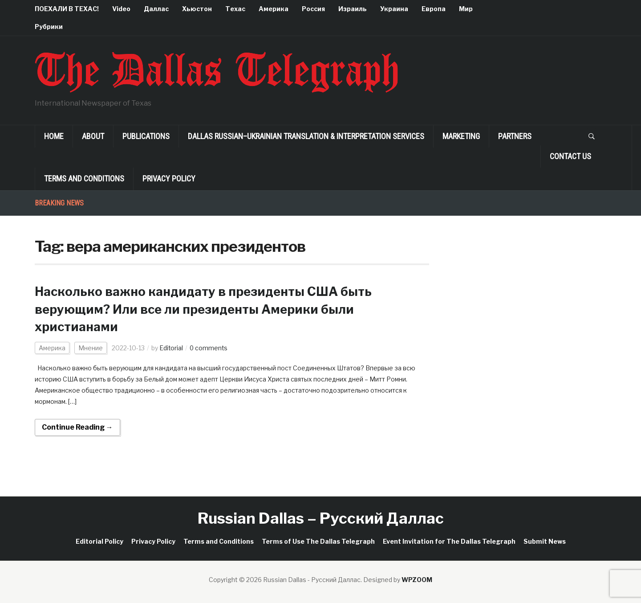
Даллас (156, 8)
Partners (514, 136)
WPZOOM (417, 579)
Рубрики (49, 26)
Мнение (90, 348)
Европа (434, 8)
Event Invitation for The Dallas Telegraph (449, 541)
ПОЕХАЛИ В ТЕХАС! (67, 8)
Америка (273, 8)
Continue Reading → (77, 427)
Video (121, 8)
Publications (146, 136)
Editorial (171, 348)
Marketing (461, 136)
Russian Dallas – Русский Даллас (321, 518)
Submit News (544, 541)
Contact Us (570, 156)
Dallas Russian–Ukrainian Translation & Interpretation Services (306, 136)
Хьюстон (197, 8)
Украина (394, 8)
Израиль (352, 8)
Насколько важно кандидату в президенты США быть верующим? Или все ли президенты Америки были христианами (206, 309)
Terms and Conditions (84, 178)
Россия (313, 8)
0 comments (209, 348)
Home (54, 136)
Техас (235, 8)
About (93, 136)
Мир (466, 8)
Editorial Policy (99, 541)
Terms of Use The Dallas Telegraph (318, 541)
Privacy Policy (168, 178)
